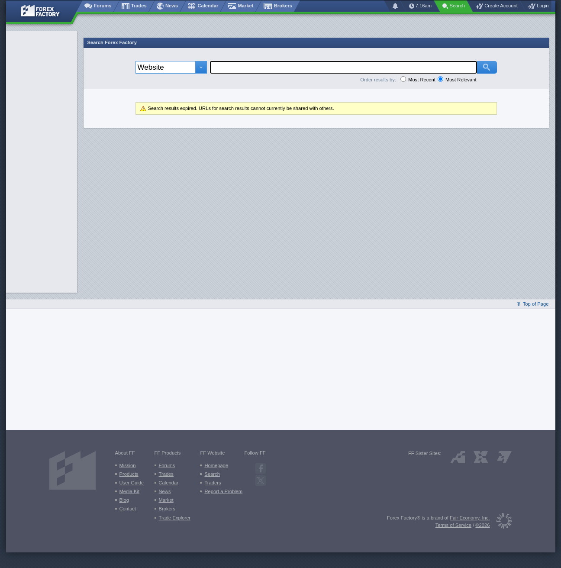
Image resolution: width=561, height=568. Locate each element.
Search (211, 474)
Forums (167, 465)
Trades (166, 474)
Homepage (216, 465)
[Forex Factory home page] (44, 11)
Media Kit (129, 491)
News (165, 491)
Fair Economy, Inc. (470, 517)
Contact (127, 508)
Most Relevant (461, 79)
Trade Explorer (175, 517)
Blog (124, 500)
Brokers (167, 508)
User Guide (131, 482)
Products (129, 474)
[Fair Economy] (501, 522)
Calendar (168, 482)
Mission (127, 465)
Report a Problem (223, 491)
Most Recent (421, 79)
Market (166, 500)
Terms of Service (453, 525)
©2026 (482, 525)
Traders (212, 482)
